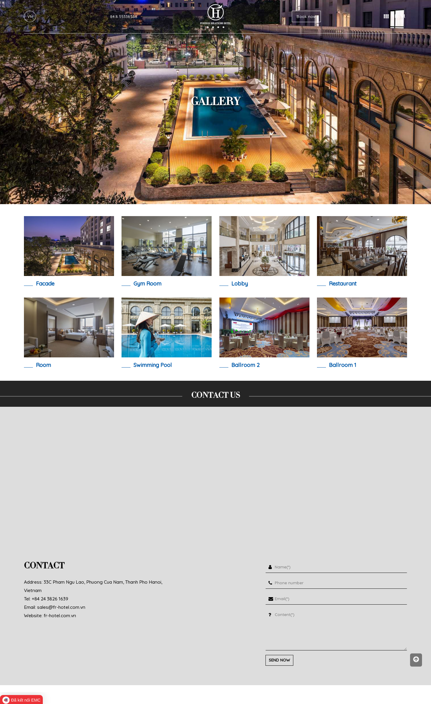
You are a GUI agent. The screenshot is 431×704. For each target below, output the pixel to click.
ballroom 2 (245, 365)
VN (30, 16)
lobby (239, 283)
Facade (45, 283)
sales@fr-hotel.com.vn (61, 607)
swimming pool (152, 365)
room (43, 365)
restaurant (342, 283)
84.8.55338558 (123, 16)
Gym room (147, 283)
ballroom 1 (342, 365)
